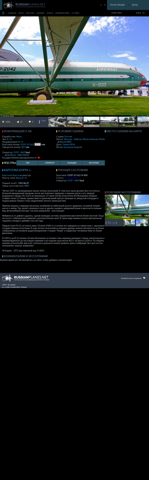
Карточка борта (10, 175)
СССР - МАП (19, 152)
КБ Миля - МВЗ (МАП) (18, 155)
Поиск (140, 13)
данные (40, 13)
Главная (12, 13)
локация (71, 163)
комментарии (62, 13)
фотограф (94, 163)
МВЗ (26, 185)
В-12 (9, 139)
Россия (68, 136)
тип (43, 144)
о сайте (75, 13)
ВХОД (135, 5)
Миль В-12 (21, 177)
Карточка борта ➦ (17, 170)
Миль (19, 136)
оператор (49, 163)
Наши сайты (116, 13)
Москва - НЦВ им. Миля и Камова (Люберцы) (91, 139)
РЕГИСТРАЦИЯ (117, 5)
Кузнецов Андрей (73, 147)
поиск (50, 13)
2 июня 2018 (68, 144)
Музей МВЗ (65, 141)
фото (21, 13)
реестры (30, 13)
